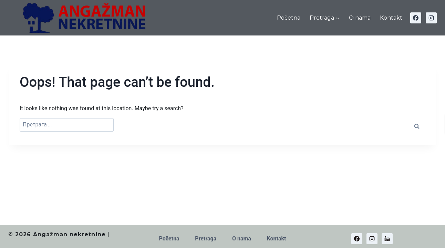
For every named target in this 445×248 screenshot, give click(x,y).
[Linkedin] (387, 238)
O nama (360, 17)
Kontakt (391, 17)
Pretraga (205, 238)
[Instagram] (431, 17)
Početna (288, 17)
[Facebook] (415, 17)
